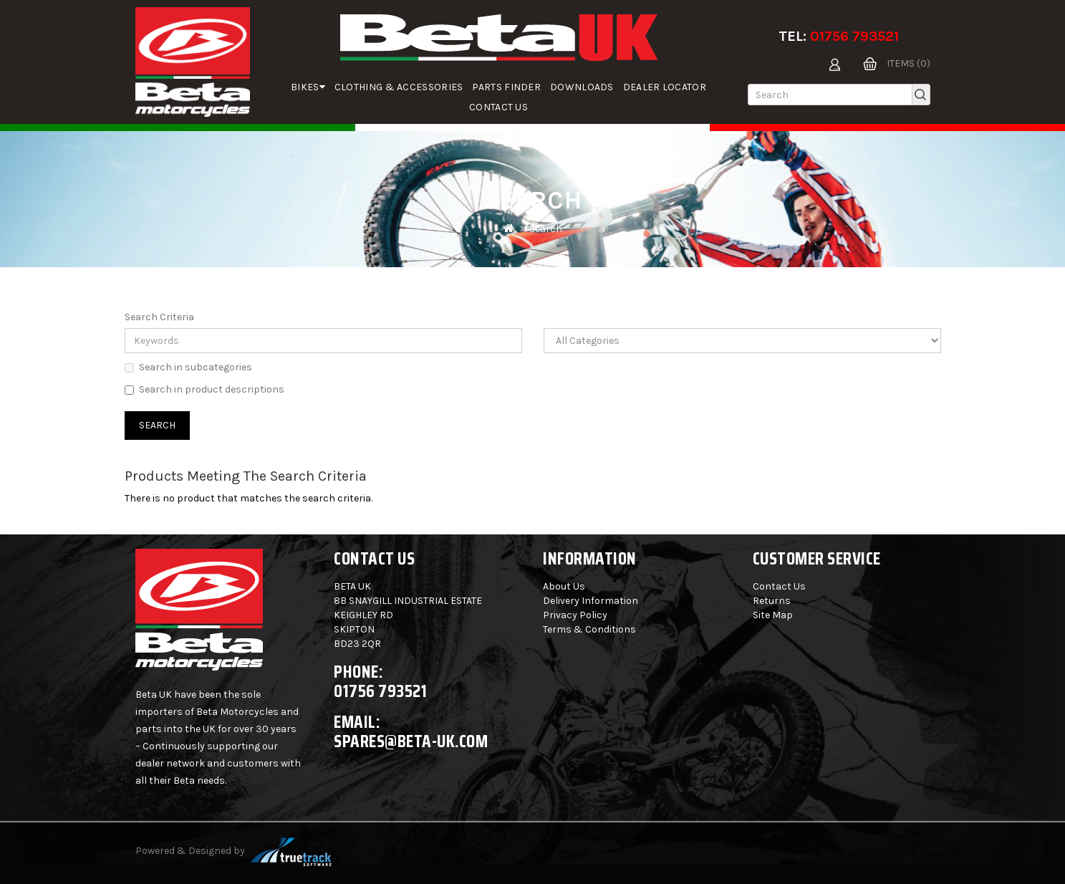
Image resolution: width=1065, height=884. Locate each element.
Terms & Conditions (589, 629)
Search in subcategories (188, 367)
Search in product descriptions (204, 389)
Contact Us (498, 107)
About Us (564, 586)
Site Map (773, 615)
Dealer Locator (664, 87)
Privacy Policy (575, 615)
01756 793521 (854, 36)
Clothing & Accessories (398, 87)
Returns (772, 601)
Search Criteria (159, 317)
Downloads (582, 87)
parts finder (506, 87)
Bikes (308, 87)
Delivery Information (590, 601)
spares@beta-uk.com (411, 741)
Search (545, 229)
